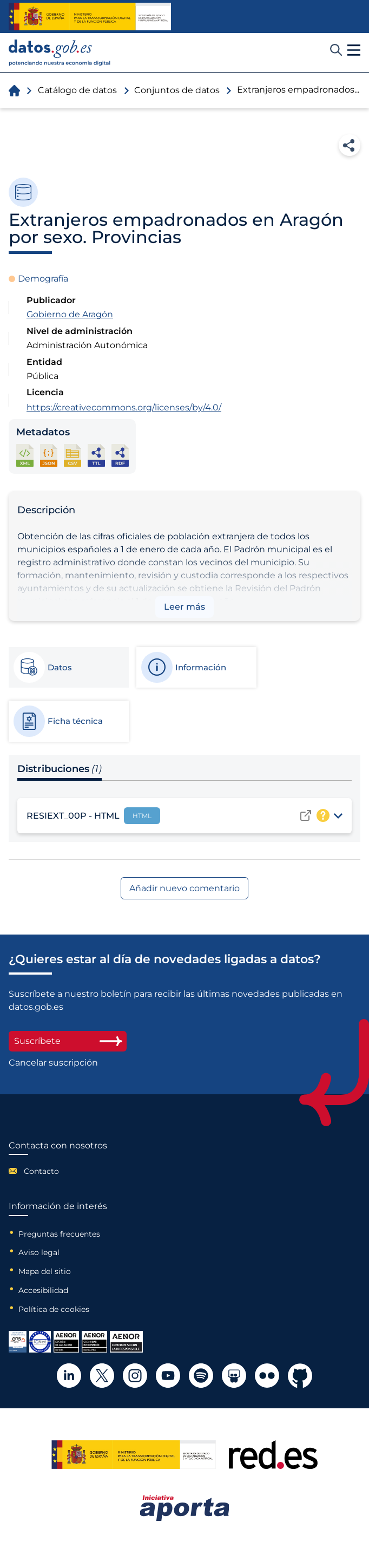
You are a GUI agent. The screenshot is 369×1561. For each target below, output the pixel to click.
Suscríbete (67, 1041)
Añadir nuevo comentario (184, 888)
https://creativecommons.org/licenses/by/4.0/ (124, 407)
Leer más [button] (184, 607)
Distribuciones (59, 769)
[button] (353, 50)
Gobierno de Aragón (70, 314)
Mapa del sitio (44, 1271)
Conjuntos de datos (177, 90)
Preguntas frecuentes (59, 1234)
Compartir (349, 145)
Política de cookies (53, 1309)
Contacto (41, 1171)
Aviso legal (39, 1252)
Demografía (43, 278)
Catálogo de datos (77, 90)
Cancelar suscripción (53, 1063)
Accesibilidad (43, 1290)
